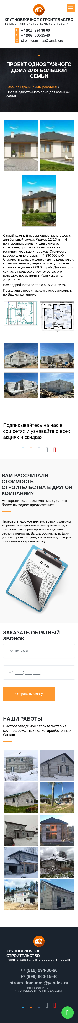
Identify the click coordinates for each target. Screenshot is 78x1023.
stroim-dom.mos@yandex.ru (42, 40)
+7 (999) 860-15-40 (35, 35)
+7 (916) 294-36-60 (35, 30)
